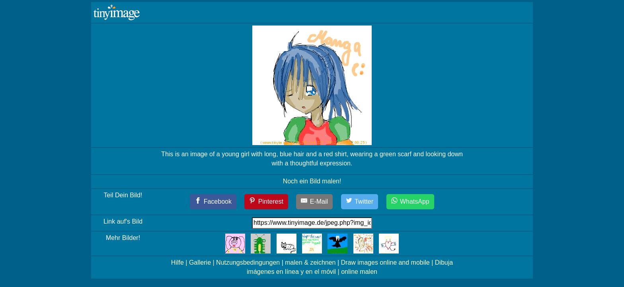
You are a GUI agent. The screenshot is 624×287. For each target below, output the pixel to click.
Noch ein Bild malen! (312, 181)
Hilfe (177, 262)
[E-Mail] (314, 202)
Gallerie (200, 262)
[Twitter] (359, 202)
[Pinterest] (266, 202)
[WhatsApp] (410, 202)
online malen (359, 271)
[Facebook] (213, 202)
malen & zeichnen (310, 262)
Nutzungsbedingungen (248, 262)
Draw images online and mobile (385, 262)
